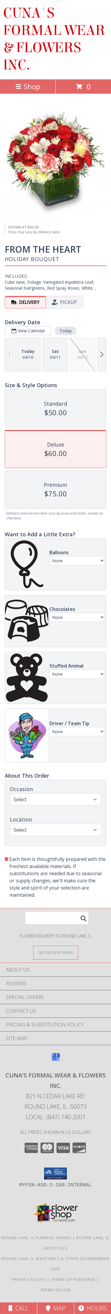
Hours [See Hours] (92, 1308)
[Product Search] (57, 918)
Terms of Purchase (73, 1279)
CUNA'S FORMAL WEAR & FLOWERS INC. (54, 39)
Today (65, 330)
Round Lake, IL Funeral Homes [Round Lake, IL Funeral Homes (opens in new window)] (36, 1237)
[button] (55, 1173)
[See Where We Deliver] (55, 952)
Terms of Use (55, 1290)
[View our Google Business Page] (55, 1059)
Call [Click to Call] (18, 1308)
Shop (27, 86)
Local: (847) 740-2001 (56, 1117)
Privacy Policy (29, 1279)
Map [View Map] (55, 1308)
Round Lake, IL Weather (28, 1258)
